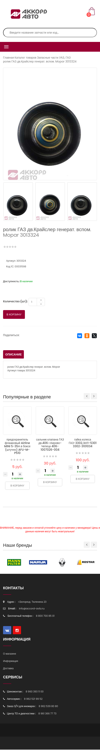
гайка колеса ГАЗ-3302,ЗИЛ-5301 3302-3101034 (83, 443)
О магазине (9, 654)
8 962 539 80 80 (48, 706)
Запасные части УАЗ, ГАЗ (53, 58)
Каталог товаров (26, 58)
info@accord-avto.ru (32, 609)
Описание (13, 355)
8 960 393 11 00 (35, 692)
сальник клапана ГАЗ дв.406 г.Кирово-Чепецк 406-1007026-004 (50, 445)
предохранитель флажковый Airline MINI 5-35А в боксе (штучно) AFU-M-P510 (17, 446)
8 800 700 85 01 (45, 616)
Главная (8, 58)
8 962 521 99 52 (33, 699)
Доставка (8, 668)
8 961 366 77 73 (47, 714)
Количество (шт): (15, 302)
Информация (10, 661)
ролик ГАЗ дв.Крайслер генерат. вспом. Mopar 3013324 (40, 61)
